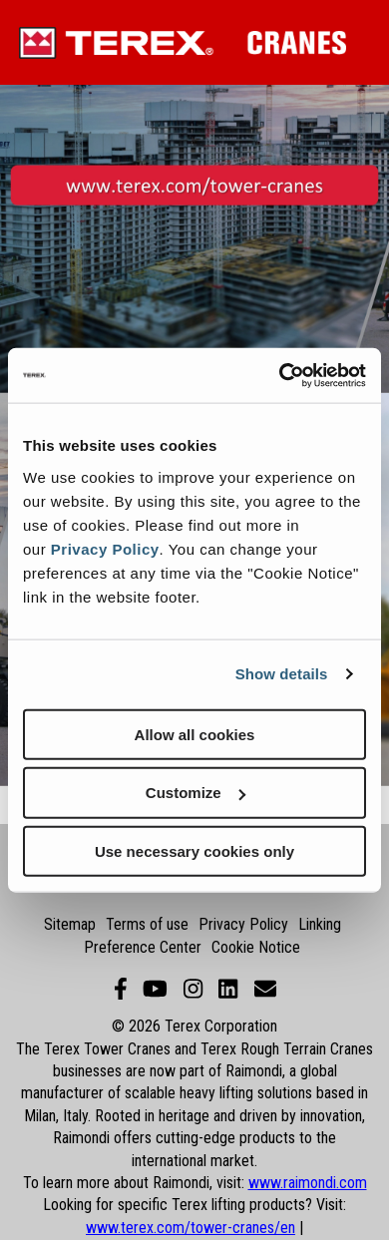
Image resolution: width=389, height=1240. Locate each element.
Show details (281, 673)
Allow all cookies (195, 733)
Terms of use (147, 924)
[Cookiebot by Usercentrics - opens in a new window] (280, 375)
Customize (195, 792)
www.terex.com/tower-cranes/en (190, 1227)
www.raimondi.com (307, 1182)
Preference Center (142, 947)
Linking (319, 924)
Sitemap (70, 924)
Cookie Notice (255, 947)
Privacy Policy (105, 548)
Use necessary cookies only (194, 851)
